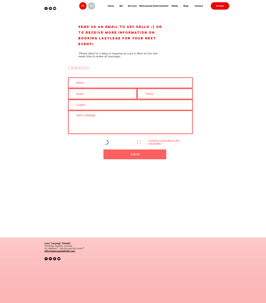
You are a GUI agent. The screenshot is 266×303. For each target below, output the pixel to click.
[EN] (91, 6)
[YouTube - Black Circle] (54, 8)
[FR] (82, 6)
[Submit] (134, 154)
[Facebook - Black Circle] (46, 8)
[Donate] (220, 6)
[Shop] (185, 6)
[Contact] (198, 6)
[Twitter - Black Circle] (50, 258)
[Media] (174, 6)
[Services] (132, 6)
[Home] (110, 6)
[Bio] (121, 6)
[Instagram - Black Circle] (50, 8)
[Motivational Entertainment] (154, 6)
